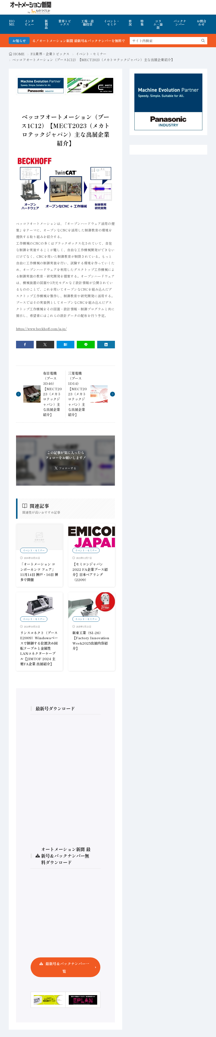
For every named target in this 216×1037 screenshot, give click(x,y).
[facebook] (25, 344)
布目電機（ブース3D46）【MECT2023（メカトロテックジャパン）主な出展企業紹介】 (52, 394)
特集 (142, 23)
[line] (86, 344)
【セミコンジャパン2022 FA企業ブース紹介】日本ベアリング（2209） (90, 572)
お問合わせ (201, 23)
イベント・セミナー (91, 53)
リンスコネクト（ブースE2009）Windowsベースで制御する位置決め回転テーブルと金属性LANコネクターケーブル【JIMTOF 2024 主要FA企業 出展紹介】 (39, 648)
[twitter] (45, 344)
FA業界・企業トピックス (50, 53)
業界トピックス (64, 23)
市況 (130, 23)
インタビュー (29, 23)
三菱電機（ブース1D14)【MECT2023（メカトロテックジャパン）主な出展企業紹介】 (77, 394)
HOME (12, 23)
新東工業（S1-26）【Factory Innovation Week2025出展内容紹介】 (90, 640)
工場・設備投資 (87, 23)
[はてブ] (66, 344)
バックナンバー (179, 23)
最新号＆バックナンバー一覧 (67, 967)
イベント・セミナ (112, 23)
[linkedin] (106, 344)
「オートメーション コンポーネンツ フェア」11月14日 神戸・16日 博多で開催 (39, 572)
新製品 (46, 24)
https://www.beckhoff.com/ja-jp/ (41, 328)
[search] (203, 40)
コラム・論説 (158, 24)
